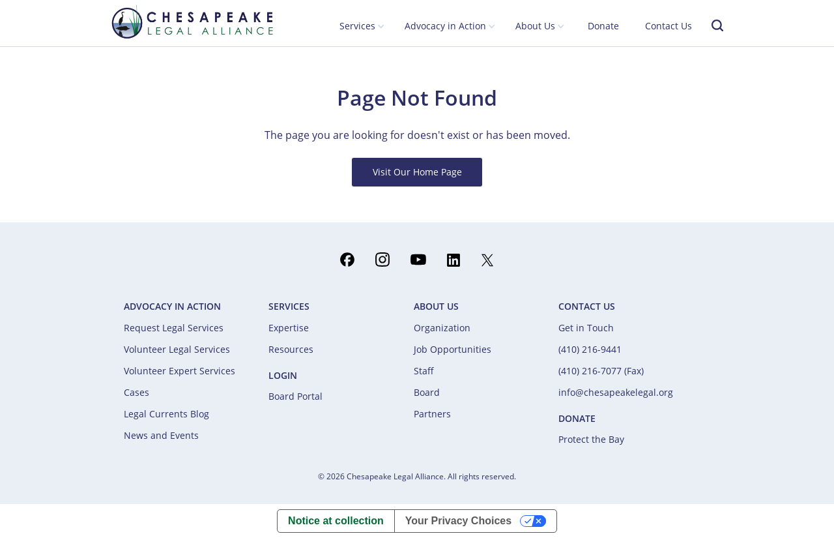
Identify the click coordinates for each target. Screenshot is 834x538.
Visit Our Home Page (417, 172)
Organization (442, 327)
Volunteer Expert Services (179, 371)
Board (427, 392)
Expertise (288, 327)
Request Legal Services (173, 327)
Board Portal (295, 396)
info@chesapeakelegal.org (615, 392)
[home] (192, 21)
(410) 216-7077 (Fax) (601, 371)
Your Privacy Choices (458, 520)
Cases (136, 392)
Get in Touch (586, 327)
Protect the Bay (591, 439)
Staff (424, 371)
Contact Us (668, 26)
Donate (603, 26)
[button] (362, 26)
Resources (290, 349)
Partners (432, 414)
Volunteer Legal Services (177, 349)
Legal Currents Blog (166, 414)
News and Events (161, 435)
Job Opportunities (452, 349)
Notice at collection (336, 520)
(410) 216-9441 (590, 349)
